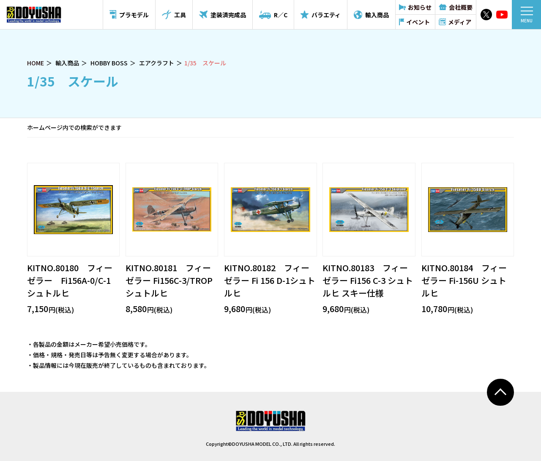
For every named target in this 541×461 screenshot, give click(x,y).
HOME (35, 63)
